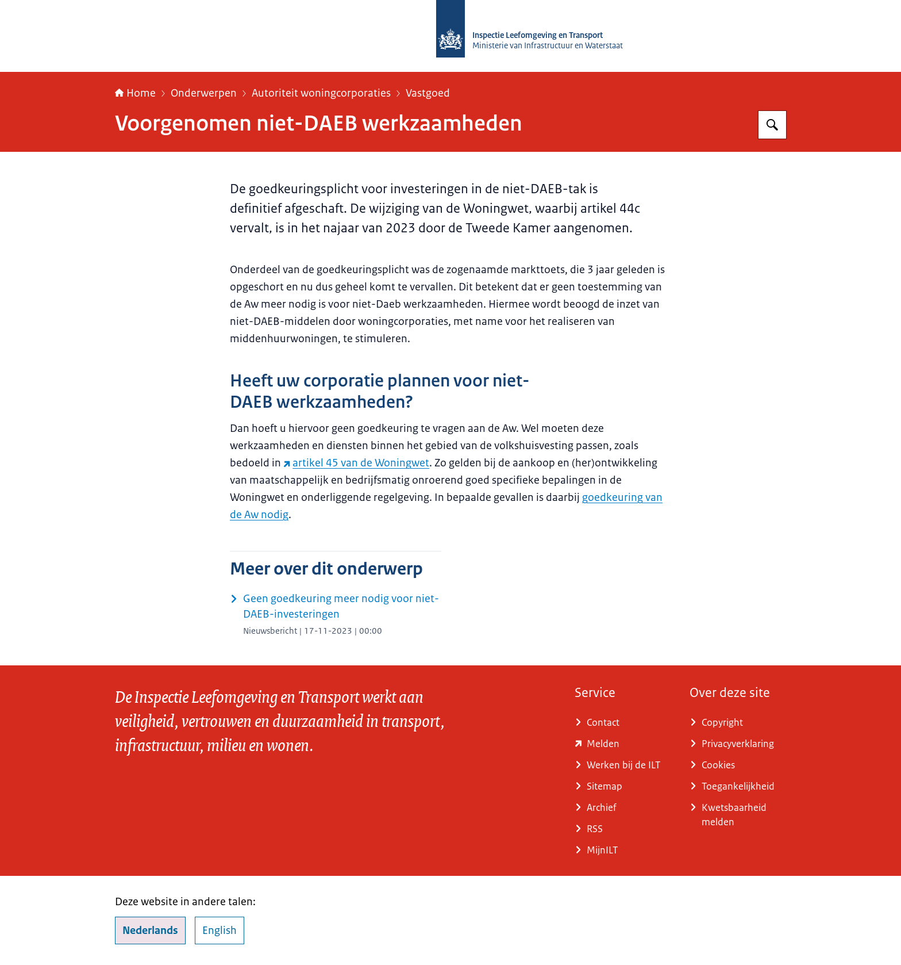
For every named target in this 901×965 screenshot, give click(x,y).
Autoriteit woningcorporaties (321, 93)
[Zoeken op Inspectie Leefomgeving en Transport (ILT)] (772, 125)
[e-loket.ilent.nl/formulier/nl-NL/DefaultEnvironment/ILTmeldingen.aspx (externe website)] (623, 744)
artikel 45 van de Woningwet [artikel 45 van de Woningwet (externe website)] (356, 463)
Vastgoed (428, 93)
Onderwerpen (204, 93)
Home (135, 93)
